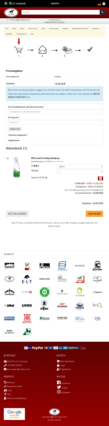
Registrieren (13, 139)
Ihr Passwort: (14, 116)
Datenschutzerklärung (15, 397)
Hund (41, 29)
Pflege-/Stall (31, 29)
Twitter (62, 387)
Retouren (9, 381)
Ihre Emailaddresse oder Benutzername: (26, 106)
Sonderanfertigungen (77, 29)
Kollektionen (51, 29)
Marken (62, 29)
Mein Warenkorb (67, 360)
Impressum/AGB (13, 385)
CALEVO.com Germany (16, 360)
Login (61, 364)
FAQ (7, 393)
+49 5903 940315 (13, 364)
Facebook (63, 382)
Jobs (31, 33)
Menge (34, 169)
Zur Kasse (94, 212)
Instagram (63, 391)
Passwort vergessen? (17, 134)
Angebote (8, 33)
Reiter (21, 29)
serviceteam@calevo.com (17, 368)
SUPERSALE (91, 29)
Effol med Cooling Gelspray (45, 157)
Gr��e (35, 164)
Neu (6, 29)
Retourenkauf (21, 33)
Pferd (14, 29)
